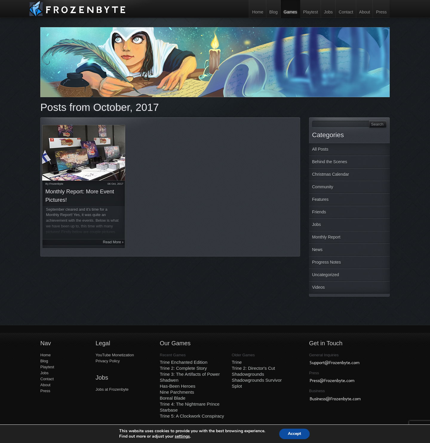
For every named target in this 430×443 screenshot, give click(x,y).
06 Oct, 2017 (115, 183)
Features (320, 199)
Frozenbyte (56, 183)
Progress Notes (326, 262)
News (317, 249)
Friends (319, 212)
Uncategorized (325, 274)
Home (257, 12)
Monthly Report (326, 237)
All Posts (320, 149)
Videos (318, 287)
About (364, 12)
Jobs (328, 12)
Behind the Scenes (329, 161)
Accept (294, 433)
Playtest (310, 12)
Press (381, 12)
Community (322, 186)
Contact (346, 12)
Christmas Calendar (330, 174)
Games (290, 12)
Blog (273, 12)
